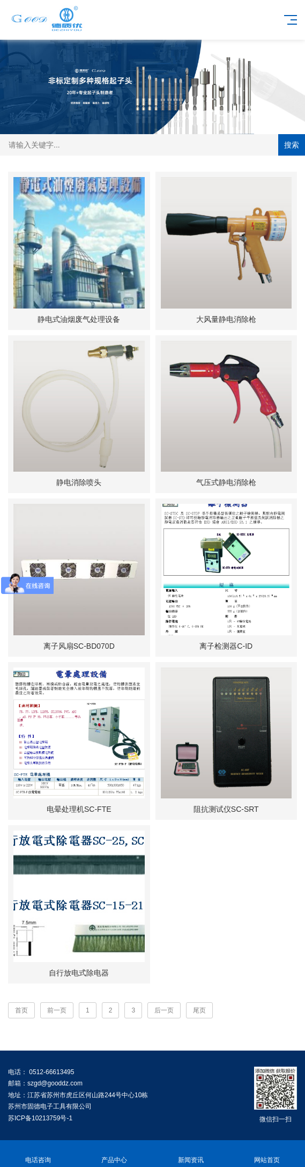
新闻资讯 (191, 1154)
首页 (21, 1010)
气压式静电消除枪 (226, 482)
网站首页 (267, 1154)
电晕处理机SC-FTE (79, 809)
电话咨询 (38, 1154)
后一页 (164, 1010)
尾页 (199, 1010)
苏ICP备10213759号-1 (40, 1118)
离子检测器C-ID (225, 646)
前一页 (56, 1010)
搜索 (291, 145)
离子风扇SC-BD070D (79, 646)
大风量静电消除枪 (226, 319)
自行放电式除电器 (79, 972)
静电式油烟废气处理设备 (79, 319)
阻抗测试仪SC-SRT (226, 809)
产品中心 (114, 1154)
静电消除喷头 (78, 482)
